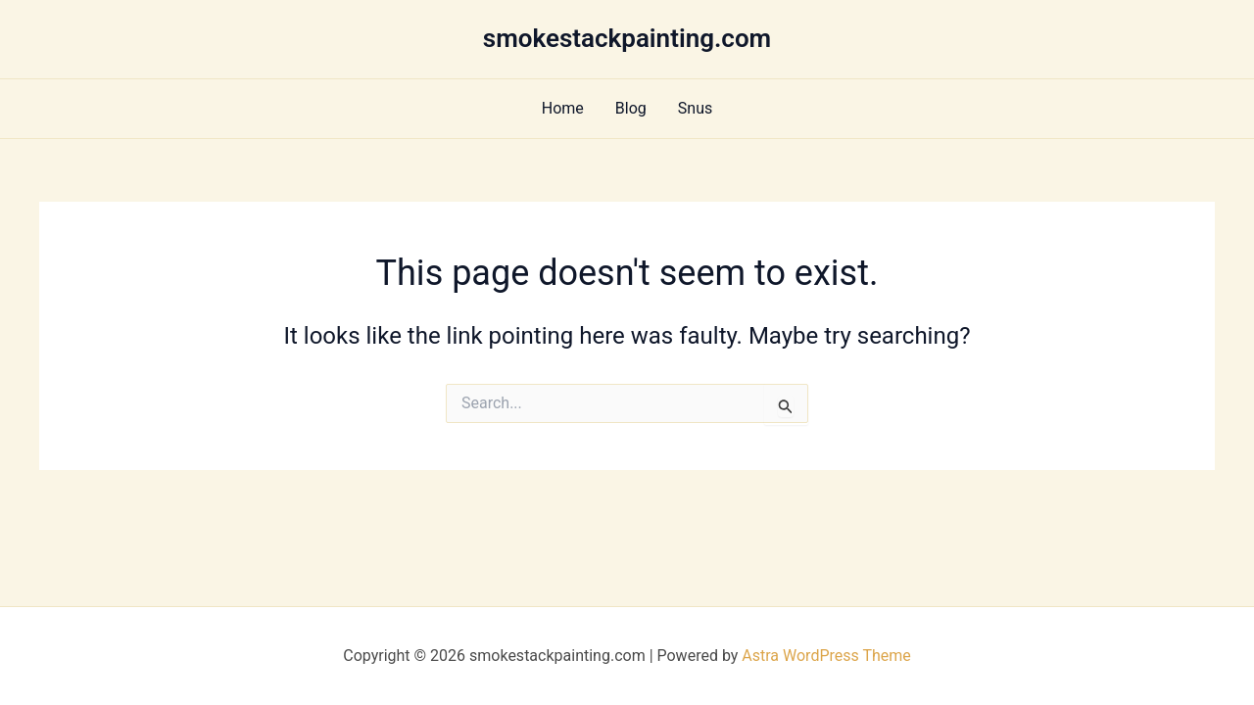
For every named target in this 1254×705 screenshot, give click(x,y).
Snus (695, 108)
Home (563, 108)
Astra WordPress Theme (826, 655)
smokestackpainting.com (627, 38)
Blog (631, 108)
